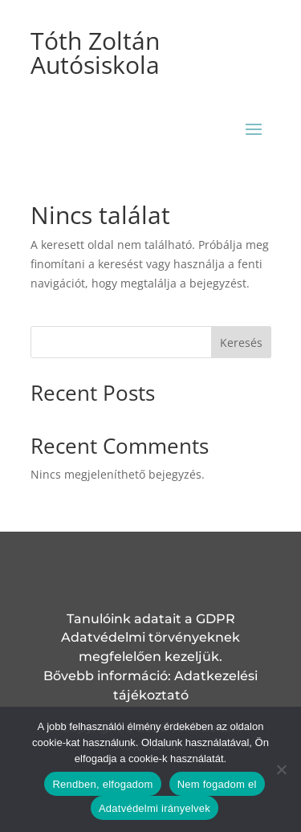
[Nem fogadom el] (281, 769)
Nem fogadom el (217, 784)
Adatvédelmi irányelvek (154, 808)
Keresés (241, 342)
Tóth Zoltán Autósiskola (95, 52)
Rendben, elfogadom (102, 784)
